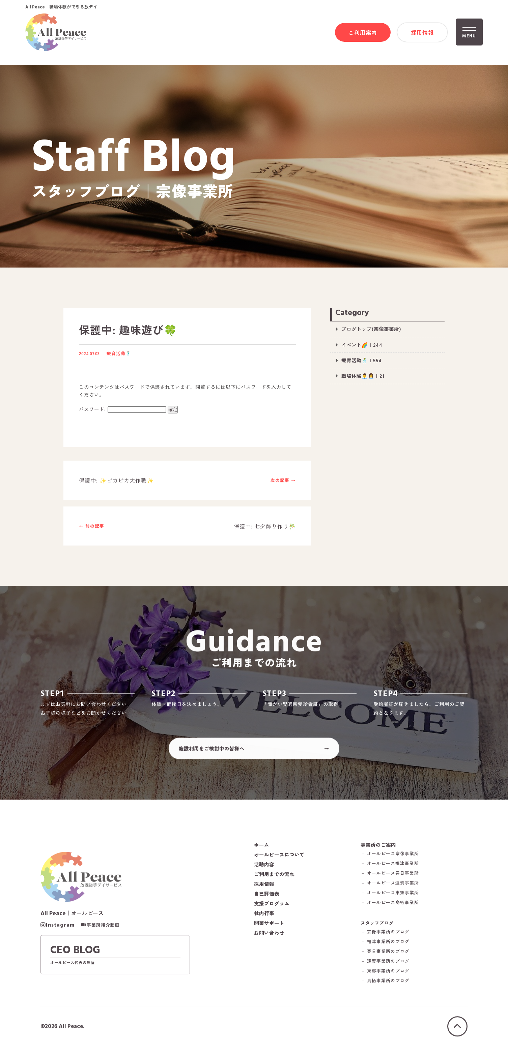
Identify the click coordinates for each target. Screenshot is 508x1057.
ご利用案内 (362, 32)
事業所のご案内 (378, 846)
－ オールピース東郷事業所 (390, 895)
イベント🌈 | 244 (362, 344)
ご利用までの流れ (274, 876)
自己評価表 (266, 896)
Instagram (60, 927)
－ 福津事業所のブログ (385, 944)
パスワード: (122, 408)
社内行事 (264, 915)
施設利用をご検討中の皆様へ (212, 750)
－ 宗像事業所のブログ (385, 934)
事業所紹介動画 (103, 927)
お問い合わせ (269, 935)
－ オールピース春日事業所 (390, 875)
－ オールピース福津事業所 (390, 866)
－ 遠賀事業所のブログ (385, 963)
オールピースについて (279, 856)
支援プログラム (271, 905)
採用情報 (422, 32)
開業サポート (269, 925)
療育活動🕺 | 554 (361, 360)
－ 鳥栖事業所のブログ (385, 983)
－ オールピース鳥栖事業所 (390, 905)
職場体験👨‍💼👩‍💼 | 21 (363, 375)
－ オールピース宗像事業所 (390, 856)
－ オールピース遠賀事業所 (390, 885)
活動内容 (264, 866)
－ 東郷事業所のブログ (385, 973)
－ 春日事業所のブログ (385, 954)
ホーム (261, 847)
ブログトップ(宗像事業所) (371, 328)
